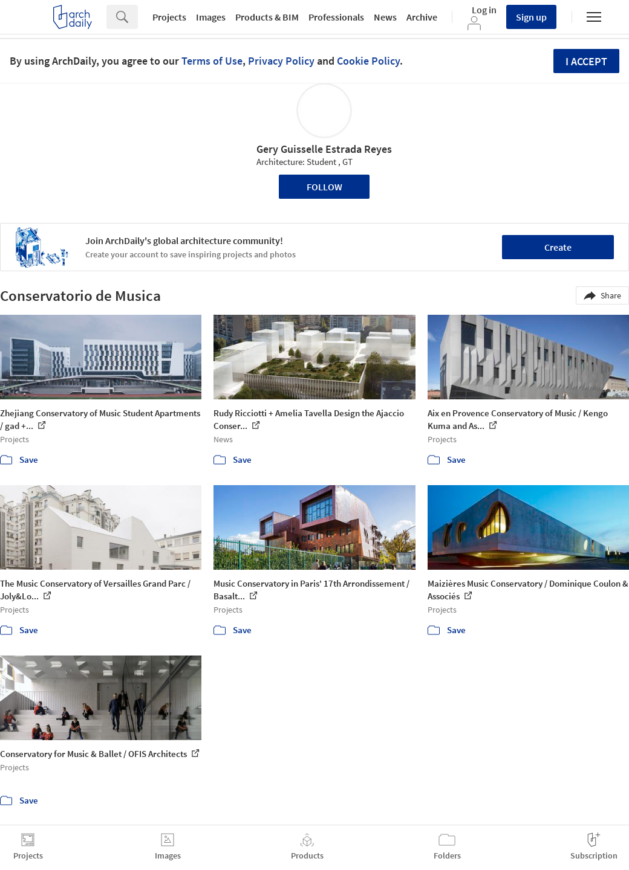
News (385, 17)
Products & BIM (267, 17)
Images (211, 17)
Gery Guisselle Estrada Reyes (324, 149)
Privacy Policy (281, 61)
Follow (324, 187)
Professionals (336, 17)
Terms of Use (212, 61)
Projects (169, 17)
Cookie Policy (368, 61)
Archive (421, 17)
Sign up (531, 17)
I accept (586, 61)
